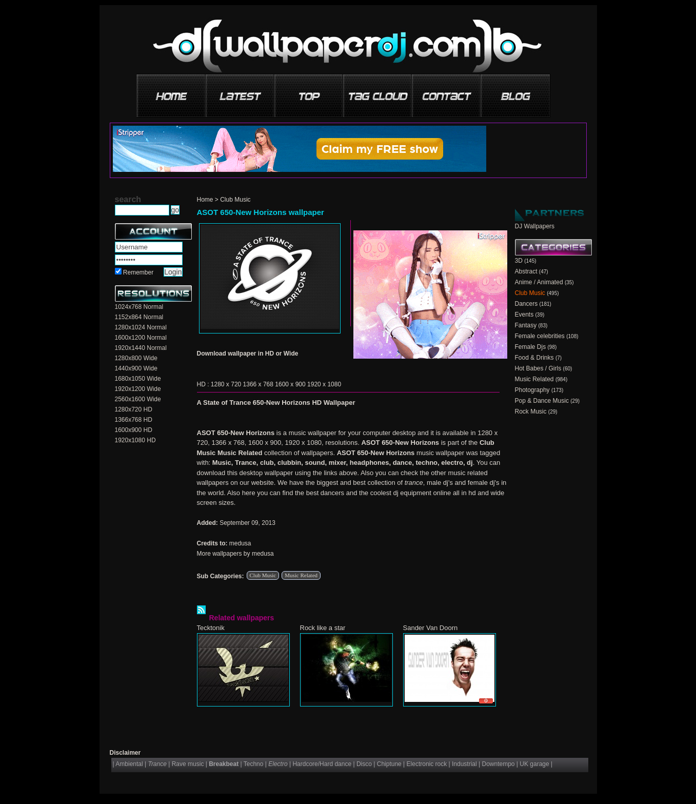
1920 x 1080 (324, 384)
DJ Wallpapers (535, 226)
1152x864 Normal (139, 317)
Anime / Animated (539, 282)
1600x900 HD (133, 430)
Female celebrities (540, 336)
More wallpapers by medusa (235, 553)
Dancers (526, 303)
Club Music (235, 199)
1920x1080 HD (135, 440)
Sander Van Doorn (430, 628)
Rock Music (531, 411)
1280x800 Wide (136, 358)
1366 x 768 (258, 384)
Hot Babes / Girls (538, 368)
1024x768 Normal (139, 306)
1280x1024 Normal (141, 327)
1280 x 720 (226, 384)
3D (519, 260)
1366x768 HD (133, 419)
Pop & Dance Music (542, 400)
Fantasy (526, 325)
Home (205, 199)
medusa (240, 543)
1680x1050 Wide (138, 378)
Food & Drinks (534, 357)
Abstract (526, 271)
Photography (532, 390)
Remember (138, 272)
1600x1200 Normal (141, 337)
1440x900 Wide (136, 368)
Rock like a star (323, 628)
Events (524, 314)
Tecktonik (211, 628)
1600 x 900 (290, 384)
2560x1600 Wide (138, 399)
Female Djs (530, 346)
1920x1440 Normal (141, 347)
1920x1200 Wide (138, 389)
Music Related (301, 575)
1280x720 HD (133, 409)
